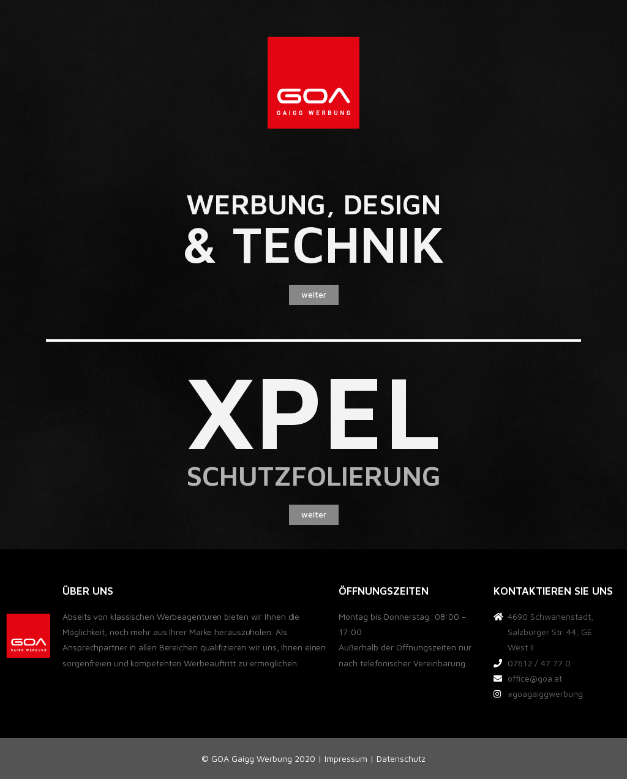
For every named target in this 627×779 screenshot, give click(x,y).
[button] (314, 295)
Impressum (346, 758)
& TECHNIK (313, 243)
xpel (314, 409)
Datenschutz (401, 758)
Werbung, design (313, 203)
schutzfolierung (313, 475)
